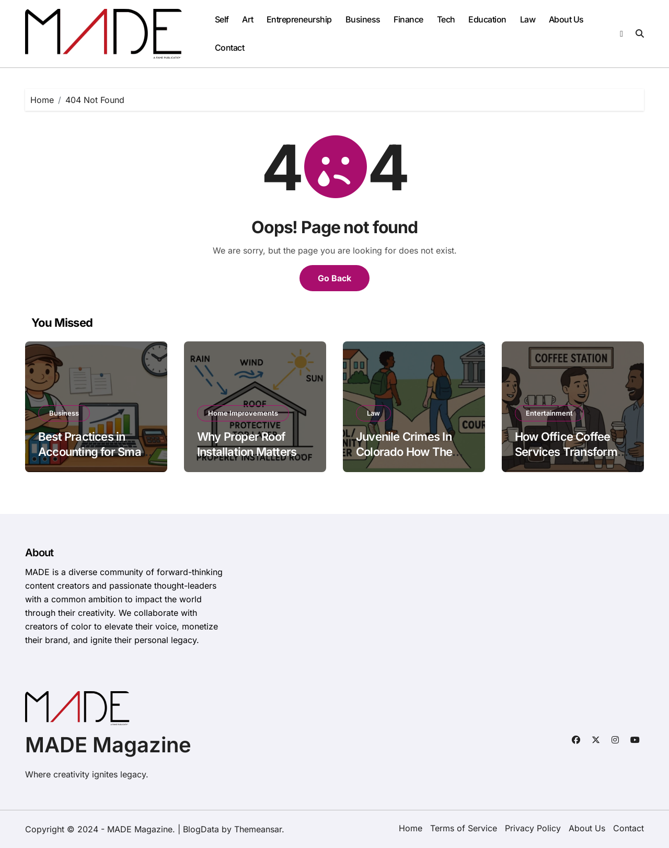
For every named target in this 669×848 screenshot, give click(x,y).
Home (410, 828)
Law (528, 19)
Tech (446, 19)
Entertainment (549, 413)
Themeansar (258, 829)
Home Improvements (243, 413)
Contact (230, 47)
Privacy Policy (533, 828)
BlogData (201, 829)
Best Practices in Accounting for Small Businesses (92, 451)
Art (247, 19)
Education (487, 19)
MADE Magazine (108, 745)
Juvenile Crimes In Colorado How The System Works (404, 451)
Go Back (334, 278)
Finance (408, 19)
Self (222, 19)
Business (362, 19)
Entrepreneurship (299, 19)
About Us (566, 19)
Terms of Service (463, 828)
